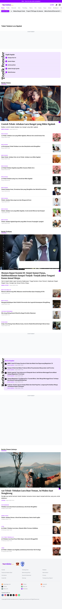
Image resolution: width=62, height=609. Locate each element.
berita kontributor (6, 289)
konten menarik (5, 504)
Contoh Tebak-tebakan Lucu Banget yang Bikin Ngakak (28, 124)
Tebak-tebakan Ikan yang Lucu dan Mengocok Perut (16, 200)
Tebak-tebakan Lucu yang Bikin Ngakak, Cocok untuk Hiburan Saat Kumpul (23, 211)
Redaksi (44, 569)
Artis (19, 8)
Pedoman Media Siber (7, 572)
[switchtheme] (56, 4)
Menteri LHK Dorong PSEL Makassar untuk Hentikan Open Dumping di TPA (22, 291)
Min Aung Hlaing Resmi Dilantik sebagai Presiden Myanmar (18, 313)
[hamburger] (59, 4)
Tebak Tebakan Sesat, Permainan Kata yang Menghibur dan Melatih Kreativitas (24, 189)
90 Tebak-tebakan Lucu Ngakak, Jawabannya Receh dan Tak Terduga (21, 549)
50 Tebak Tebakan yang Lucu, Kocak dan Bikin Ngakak (16, 178)
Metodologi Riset (26, 572)
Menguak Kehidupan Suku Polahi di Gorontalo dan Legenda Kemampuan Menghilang (25, 302)
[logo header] (7, 4)
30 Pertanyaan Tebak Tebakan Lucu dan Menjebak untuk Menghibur (20, 146)
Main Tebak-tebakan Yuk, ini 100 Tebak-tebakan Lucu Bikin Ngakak (21, 157)
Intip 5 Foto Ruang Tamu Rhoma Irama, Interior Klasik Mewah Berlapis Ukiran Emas (25, 324)
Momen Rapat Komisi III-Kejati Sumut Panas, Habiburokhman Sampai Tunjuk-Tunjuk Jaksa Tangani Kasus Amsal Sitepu (28, 275)
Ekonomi (14, 8)
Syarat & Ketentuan (26, 575)
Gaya (44, 8)
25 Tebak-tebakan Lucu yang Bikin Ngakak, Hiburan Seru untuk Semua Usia (23, 135)
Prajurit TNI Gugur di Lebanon (35, 11)
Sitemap (24, 578)
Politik (8, 8)
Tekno (31, 8)
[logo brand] (18, 564)
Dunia (39, 8)
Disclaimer (4, 575)
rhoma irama (4, 322)
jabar (2, 547)
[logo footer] (8, 564)
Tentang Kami (25, 569)
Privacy (44, 575)
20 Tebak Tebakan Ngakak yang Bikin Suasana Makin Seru (17, 168)
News (2, 8)
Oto (35, 8)
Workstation (45, 572)
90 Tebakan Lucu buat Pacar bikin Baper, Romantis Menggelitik (19, 539)
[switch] (52, 5)
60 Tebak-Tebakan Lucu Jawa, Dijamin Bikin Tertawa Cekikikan (19, 528)
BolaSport (56, 8)
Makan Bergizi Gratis (20, 11)
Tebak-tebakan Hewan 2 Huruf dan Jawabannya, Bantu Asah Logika (20, 517)
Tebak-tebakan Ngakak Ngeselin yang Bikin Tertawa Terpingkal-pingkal (22, 221)
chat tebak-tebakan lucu (7, 537)
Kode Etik (4, 578)
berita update (4, 300)
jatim (2, 526)
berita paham (5, 129)
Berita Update (10, 365)
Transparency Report (48, 578)
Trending (24, 8)
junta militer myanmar (6, 311)
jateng (3, 500)
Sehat (49, 8)
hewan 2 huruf (4, 515)
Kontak (3, 569)
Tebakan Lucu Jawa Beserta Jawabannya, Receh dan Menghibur (19, 506)
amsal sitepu (5, 285)
